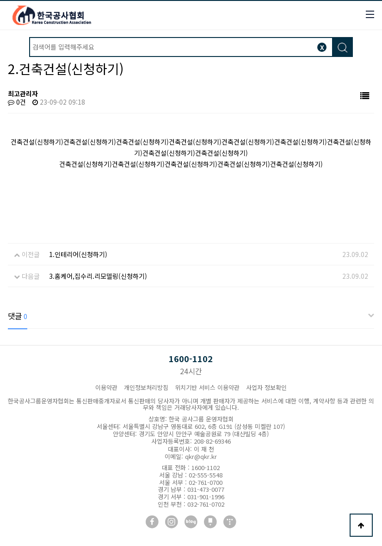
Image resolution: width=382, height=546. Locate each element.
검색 (342, 47)
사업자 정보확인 (266, 387)
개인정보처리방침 (146, 387)
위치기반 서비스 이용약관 (207, 387)
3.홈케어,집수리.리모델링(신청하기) (98, 276)
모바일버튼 (370, 14)
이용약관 (106, 387)
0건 (17, 102)
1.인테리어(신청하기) (78, 254)
